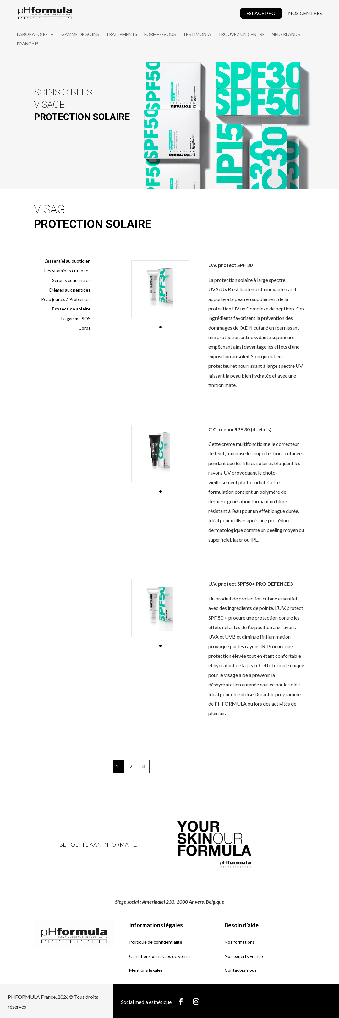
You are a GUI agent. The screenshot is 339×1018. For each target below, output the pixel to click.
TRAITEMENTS (121, 34)
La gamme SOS (75, 317)
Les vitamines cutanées (67, 269)
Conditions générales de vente (159, 955)
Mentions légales (146, 968)
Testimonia (197, 34)
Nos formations (240, 940)
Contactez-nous (241, 968)
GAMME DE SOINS (80, 34)
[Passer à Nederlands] (286, 35)
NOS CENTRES (305, 13)
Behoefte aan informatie (98, 843)
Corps (84, 326)
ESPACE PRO (261, 13)
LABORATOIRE (32, 34)
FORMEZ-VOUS (160, 34)
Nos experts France (244, 955)
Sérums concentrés (71, 279)
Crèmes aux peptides (69, 288)
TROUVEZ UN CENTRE (241, 34)
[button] (160, 326)
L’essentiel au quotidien (67, 260)
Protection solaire (71, 307)
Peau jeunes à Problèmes (65, 298)
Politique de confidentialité (155, 940)
